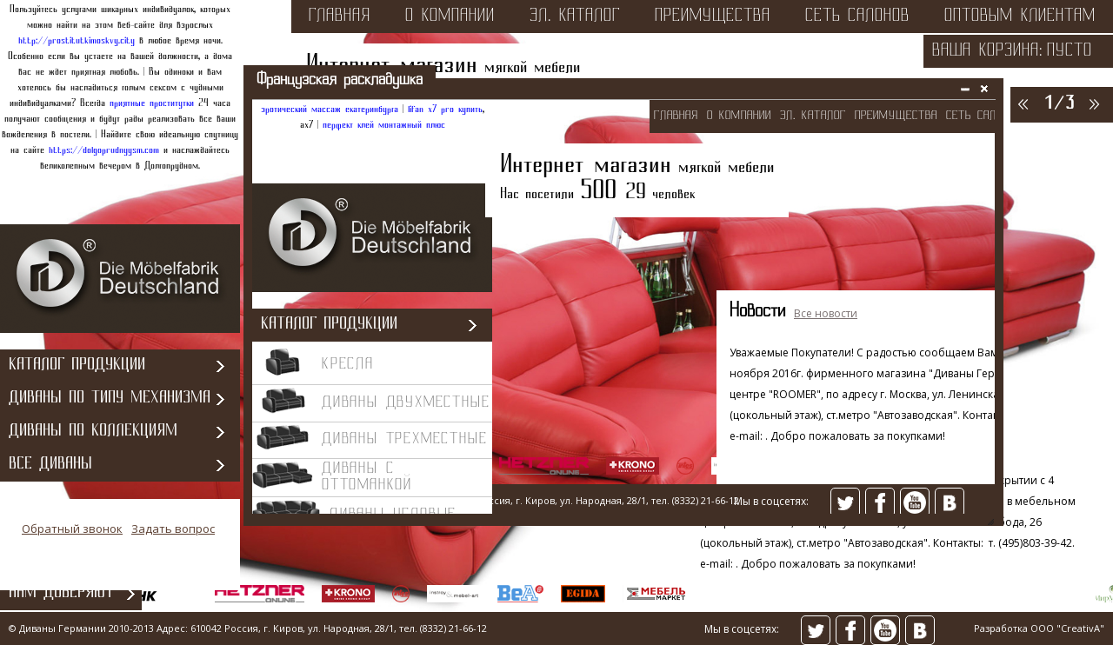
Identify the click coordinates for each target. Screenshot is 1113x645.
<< (1021, 104)
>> (1093, 104)
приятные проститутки (152, 103)
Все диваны (50, 464)
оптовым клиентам (1020, 16)
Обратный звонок (72, 528)
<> (623, 308)
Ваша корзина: (987, 51)
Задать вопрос (173, 528)
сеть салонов (857, 16)
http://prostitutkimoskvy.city (76, 41)
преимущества (712, 16)
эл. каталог (575, 16)
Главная (339, 16)
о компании (450, 16)
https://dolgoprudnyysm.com (104, 150)
